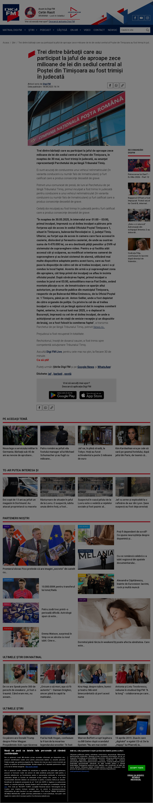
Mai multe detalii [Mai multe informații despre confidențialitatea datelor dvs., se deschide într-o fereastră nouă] (31, 767)
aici (5, 787)
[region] (76, 775)
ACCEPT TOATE (136, 768)
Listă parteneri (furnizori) (79, 771)
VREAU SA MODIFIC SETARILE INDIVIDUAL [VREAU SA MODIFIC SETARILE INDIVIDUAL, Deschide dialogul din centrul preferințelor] (135, 777)
